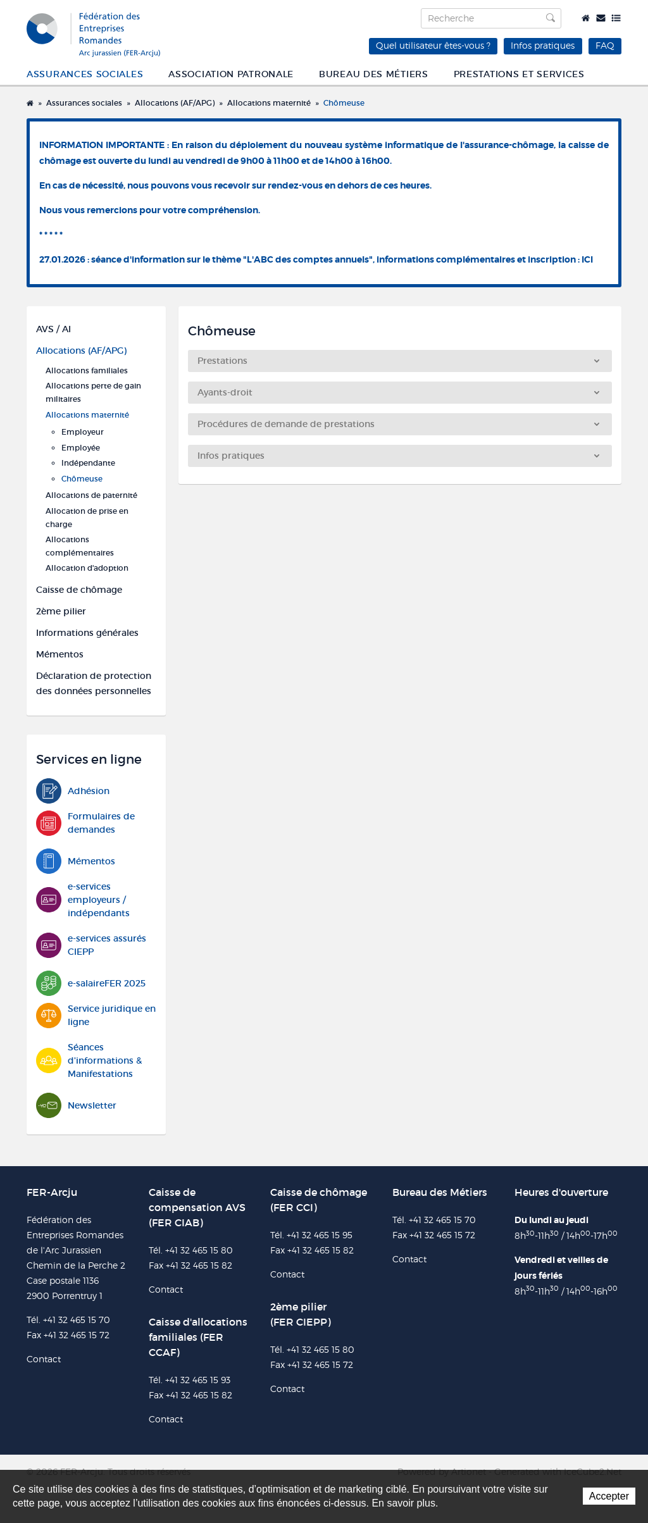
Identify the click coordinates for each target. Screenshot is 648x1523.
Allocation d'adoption (87, 568)
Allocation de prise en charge (87, 517)
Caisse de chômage (79, 589)
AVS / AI (53, 329)
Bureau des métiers (373, 74)
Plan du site (616, 18)
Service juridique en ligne (96, 1015)
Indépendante (88, 463)
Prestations (398, 360)
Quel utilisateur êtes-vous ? (433, 45)
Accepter (609, 1496)
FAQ (604, 45)
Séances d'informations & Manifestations (89, 1060)
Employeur (82, 432)
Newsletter (76, 1105)
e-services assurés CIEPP (91, 945)
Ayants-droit (398, 392)
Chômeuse (343, 103)
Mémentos (60, 654)
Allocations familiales (87, 370)
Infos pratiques (543, 45)
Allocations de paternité (91, 495)
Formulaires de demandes (85, 823)
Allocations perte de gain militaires (93, 392)
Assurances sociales (85, 74)
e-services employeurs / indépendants (83, 900)
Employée (80, 447)
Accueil (585, 18)
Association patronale (231, 74)
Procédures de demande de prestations (398, 424)
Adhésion (72, 791)
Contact (600, 18)
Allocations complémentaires (80, 546)
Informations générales (87, 632)
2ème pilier (61, 611)
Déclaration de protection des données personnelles (93, 683)
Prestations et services (519, 74)
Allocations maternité (269, 103)
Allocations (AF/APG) (175, 103)
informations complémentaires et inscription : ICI (485, 259)
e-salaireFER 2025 (91, 983)
